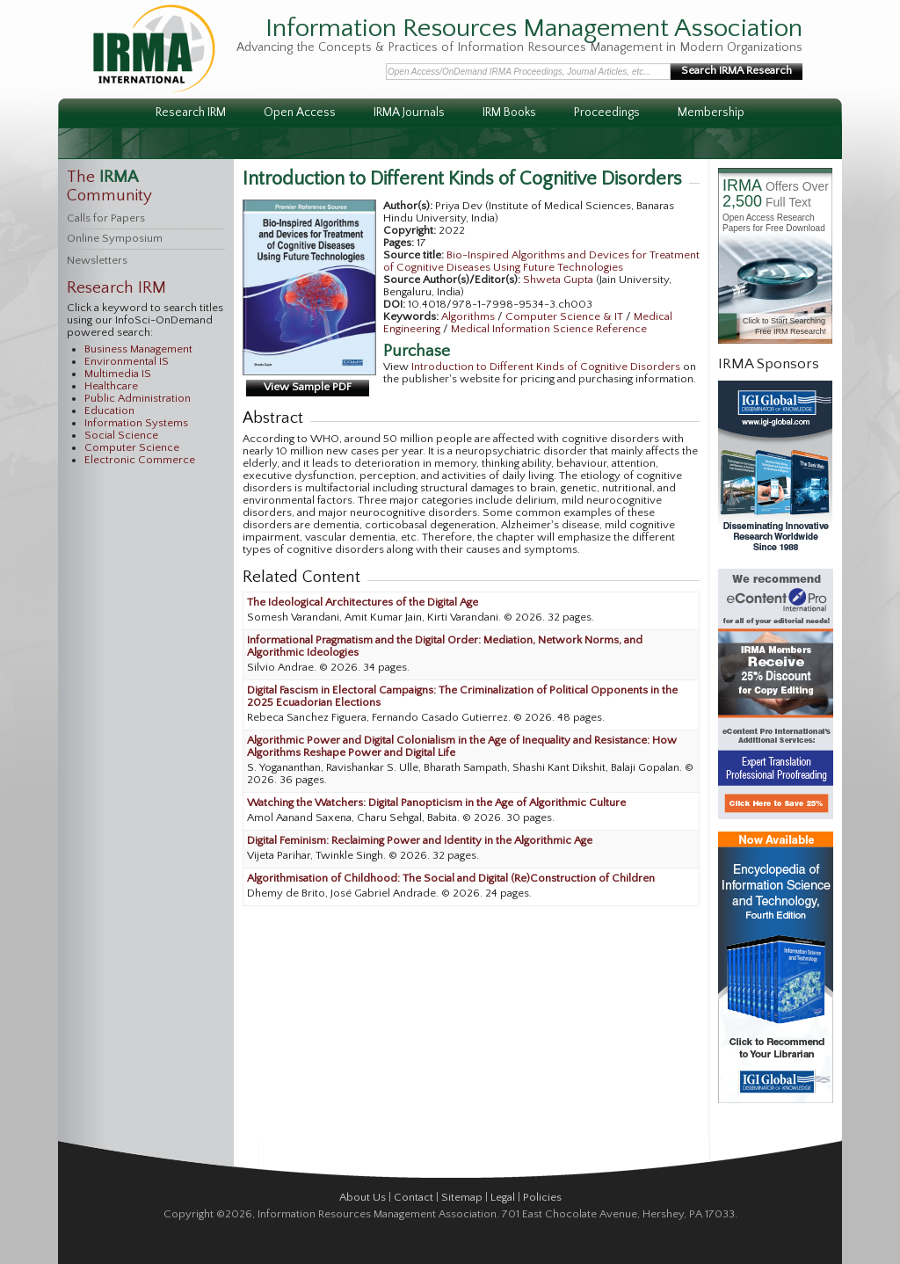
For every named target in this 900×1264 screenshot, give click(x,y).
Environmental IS (126, 361)
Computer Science (131, 447)
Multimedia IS (117, 373)
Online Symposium (115, 238)
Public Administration (137, 398)
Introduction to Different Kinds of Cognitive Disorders (545, 366)
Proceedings (607, 112)
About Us (362, 1197)
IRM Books (509, 112)
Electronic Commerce (139, 460)
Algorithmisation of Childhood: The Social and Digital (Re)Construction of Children (451, 878)
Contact (413, 1197)
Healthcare (111, 386)
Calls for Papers (106, 218)
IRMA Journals (409, 112)
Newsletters (97, 260)
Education (109, 410)
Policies (542, 1197)
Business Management (138, 349)
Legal (502, 1197)
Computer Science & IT (565, 316)
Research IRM (191, 112)
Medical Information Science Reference (549, 329)
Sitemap (462, 1197)
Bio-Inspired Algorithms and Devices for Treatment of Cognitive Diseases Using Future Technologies (541, 261)
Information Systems (136, 423)
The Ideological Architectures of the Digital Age (362, 602)
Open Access (300, 112)
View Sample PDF (308, 387)
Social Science (121, 435)
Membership (711, 112)
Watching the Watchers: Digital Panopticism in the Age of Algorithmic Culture (436, 802)
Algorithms (469, 316)
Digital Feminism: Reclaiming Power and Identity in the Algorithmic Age (419, 840)
